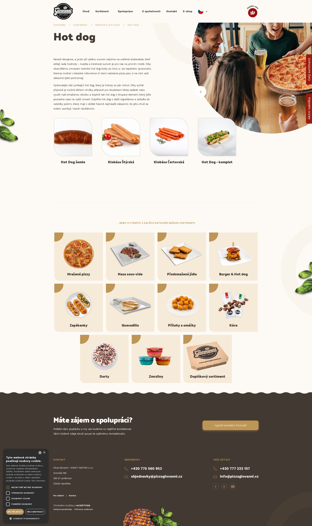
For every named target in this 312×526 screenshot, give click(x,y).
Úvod (86, 11)
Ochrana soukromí (83, 509)
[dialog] (25, 486)
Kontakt (171, 11)
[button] (25, 518)
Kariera (72, 495)
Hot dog (133, 25)
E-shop (187, 11)
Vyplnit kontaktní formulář (231, 425)
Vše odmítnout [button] (35, 512)
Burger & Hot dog (107, 25)
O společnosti (151, 11)
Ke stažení (58, 495)
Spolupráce (125, 11)
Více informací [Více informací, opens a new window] (38, 481)
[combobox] (39, 452)
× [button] (44, 452)
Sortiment (102, 11)
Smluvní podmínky (62, 509)
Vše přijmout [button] (14, 512)
